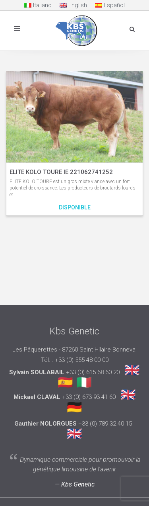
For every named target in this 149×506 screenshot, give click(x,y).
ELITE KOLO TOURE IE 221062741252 (61, 172)
